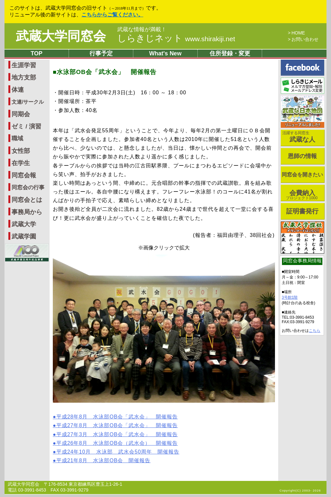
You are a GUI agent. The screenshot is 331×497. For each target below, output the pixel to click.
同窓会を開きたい (302, 174)
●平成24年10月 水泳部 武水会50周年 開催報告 (116, 452)
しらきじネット (176, 38)
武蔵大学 (24, 224)
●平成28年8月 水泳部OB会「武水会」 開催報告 (115, 416)
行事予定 (101, 53)
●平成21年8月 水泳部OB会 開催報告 (101, 460)
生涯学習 (24, 65)
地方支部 (24, 77)
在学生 (21, 163)
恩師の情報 (302, 156)
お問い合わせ (304, 39)
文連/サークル (28, 102)
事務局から (27, 212)
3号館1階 (290, 297)
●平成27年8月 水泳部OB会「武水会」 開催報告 (115, 425)
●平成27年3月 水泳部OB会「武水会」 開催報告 (115, 434)
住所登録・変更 (230, 53)
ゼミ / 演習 (26, 126)
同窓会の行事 (28, 187)
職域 (17, 138)
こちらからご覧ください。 (112, 14)
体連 (18, 89)
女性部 (21, 150)
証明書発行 (302, 211)
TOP (37, 53)
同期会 (21, 114)
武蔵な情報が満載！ (141, 29)
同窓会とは (27, 199)
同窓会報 (24, 175)
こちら (314, 330)
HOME (298, 32)
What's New (165, 53)
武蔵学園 (24, 236)
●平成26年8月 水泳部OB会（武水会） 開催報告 (115, 443)
